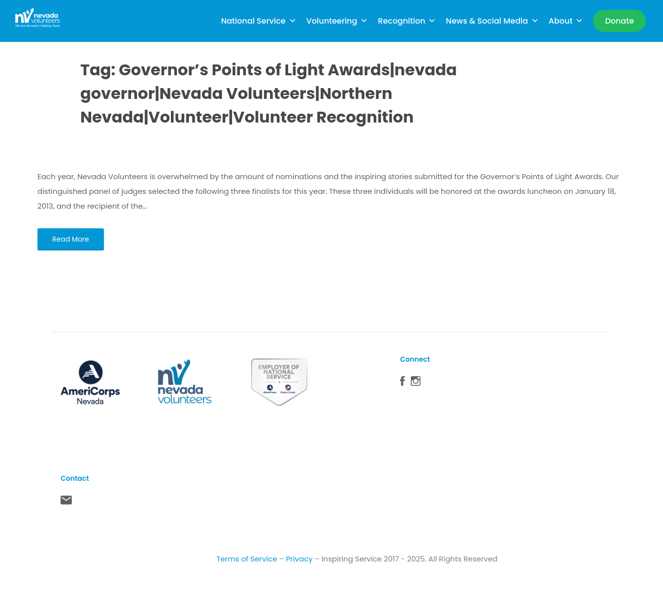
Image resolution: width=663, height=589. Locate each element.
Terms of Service (246, 559)
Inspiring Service (352, 559)
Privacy (299, 559)
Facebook (402, 383)
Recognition (407, 21)
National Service (259, 21)
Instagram (416, 383)
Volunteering (337, 21)
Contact (66, 502)
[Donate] (619, 21)
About (566, 21)
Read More (70, 239)
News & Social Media (492, 21)
